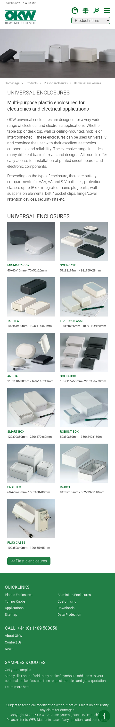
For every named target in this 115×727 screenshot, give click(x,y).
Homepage (12, 83)
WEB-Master (38, 720)
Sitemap (11, 614)
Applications (14, 608)
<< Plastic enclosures (29, 561)
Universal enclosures (87, 83)
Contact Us (13, 642)
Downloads (66, 608)
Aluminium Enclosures (74, 595)
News (9, 649)
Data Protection (69, 614)
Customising (67, 601)
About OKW (13, 636)
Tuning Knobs (15, 601)
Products (32, 83)
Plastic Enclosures (18, 595)
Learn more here (17, 687)
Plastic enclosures (56, 83)
